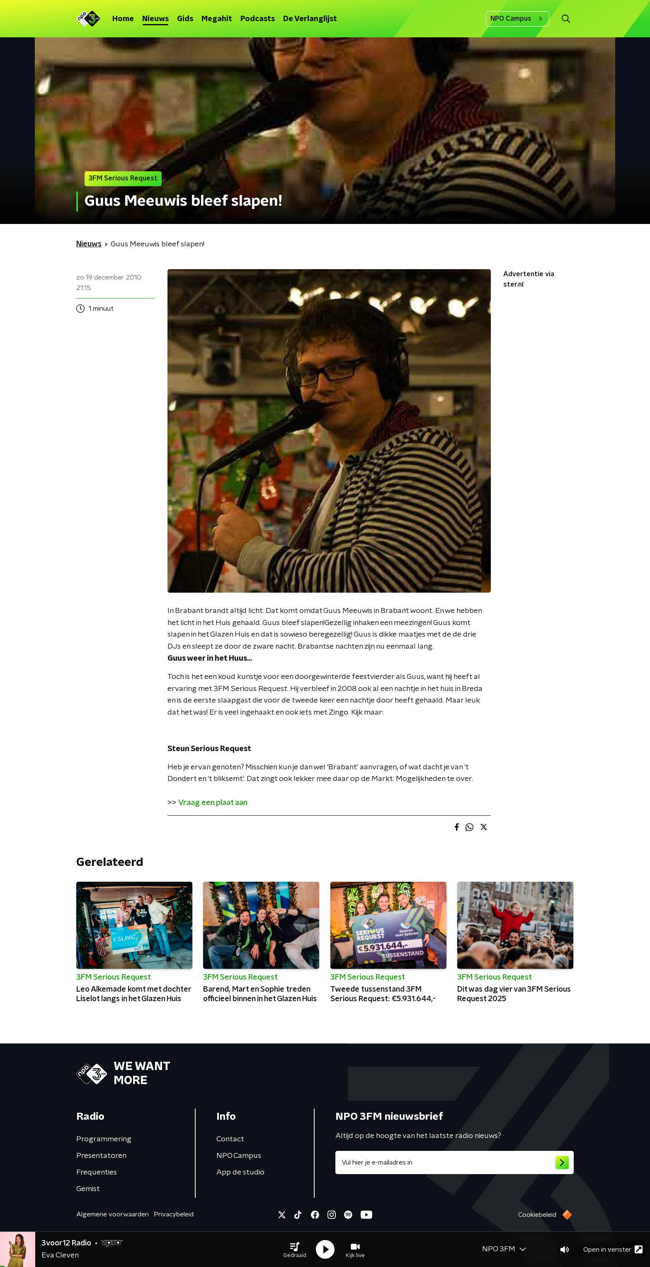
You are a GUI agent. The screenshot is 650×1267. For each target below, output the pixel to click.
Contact (230, 1139)
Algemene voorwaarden (112, 1214)
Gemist (88, 1189)
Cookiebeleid (537, 1214)
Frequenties (96, 1172)
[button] (294, 1249)
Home (123, 19)
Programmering (103, 1139)
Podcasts (257, 19)
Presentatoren (101, 1156)
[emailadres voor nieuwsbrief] (454, 1162)
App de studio (240, 1172)
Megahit (216, 19)
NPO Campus (517, 19)
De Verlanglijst (310, 19)
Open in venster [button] (613, 1249)
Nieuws (155, 19)
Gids (185, 19)
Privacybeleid (174, 1214)
